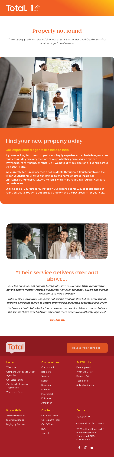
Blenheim (46, 385)
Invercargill (47, 394)
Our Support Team (50, 420)
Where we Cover (15, 392)
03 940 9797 (83, 417)
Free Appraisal (83, 367)
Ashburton (46, 403)
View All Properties (16, 416)
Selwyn (45, 376)
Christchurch (48, 367)
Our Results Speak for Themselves (17, 386)
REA (43, 429)
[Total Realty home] (23, 7)
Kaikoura (46, 399)
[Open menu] (102, 7)
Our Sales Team (14, 380)
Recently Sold (83, 376)
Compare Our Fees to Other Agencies (20, 374)
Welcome (11, 367)
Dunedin (45, 390)
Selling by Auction (85, 385)
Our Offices (47, 424)
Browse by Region (15, 420)
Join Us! (45, 433)
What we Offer (84, 372)
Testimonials (82, 381)
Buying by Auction (15, 424)
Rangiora (46, 372)
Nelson (44, 381)
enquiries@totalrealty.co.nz (90, 423)
